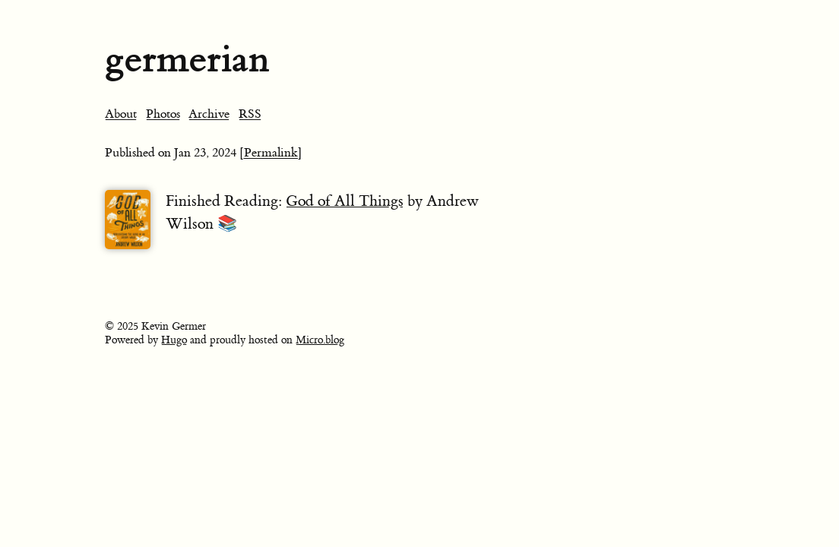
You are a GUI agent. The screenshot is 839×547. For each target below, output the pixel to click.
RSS (250, 114)
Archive (209, 114)
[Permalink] (270, 152)
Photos (163, 114)
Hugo (174, 340)
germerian (187, 59)
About (121, 114)
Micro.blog (320, 340)
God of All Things (345, 200)
